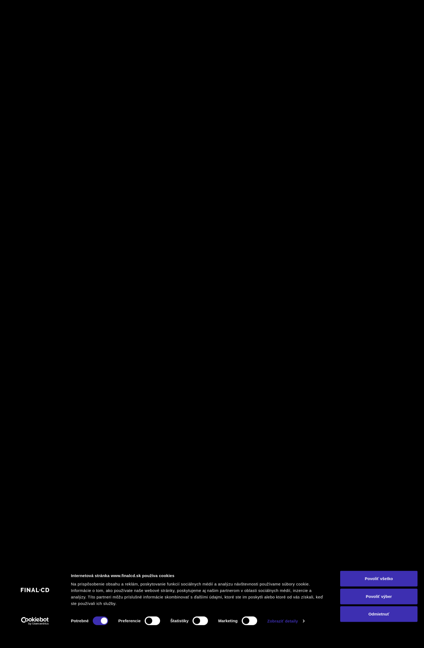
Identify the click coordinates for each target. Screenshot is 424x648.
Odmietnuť (378, 630)
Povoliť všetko (379, 595)
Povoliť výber (379, 612)
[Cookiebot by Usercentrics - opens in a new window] (35, 637)
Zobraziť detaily (282, 637)
